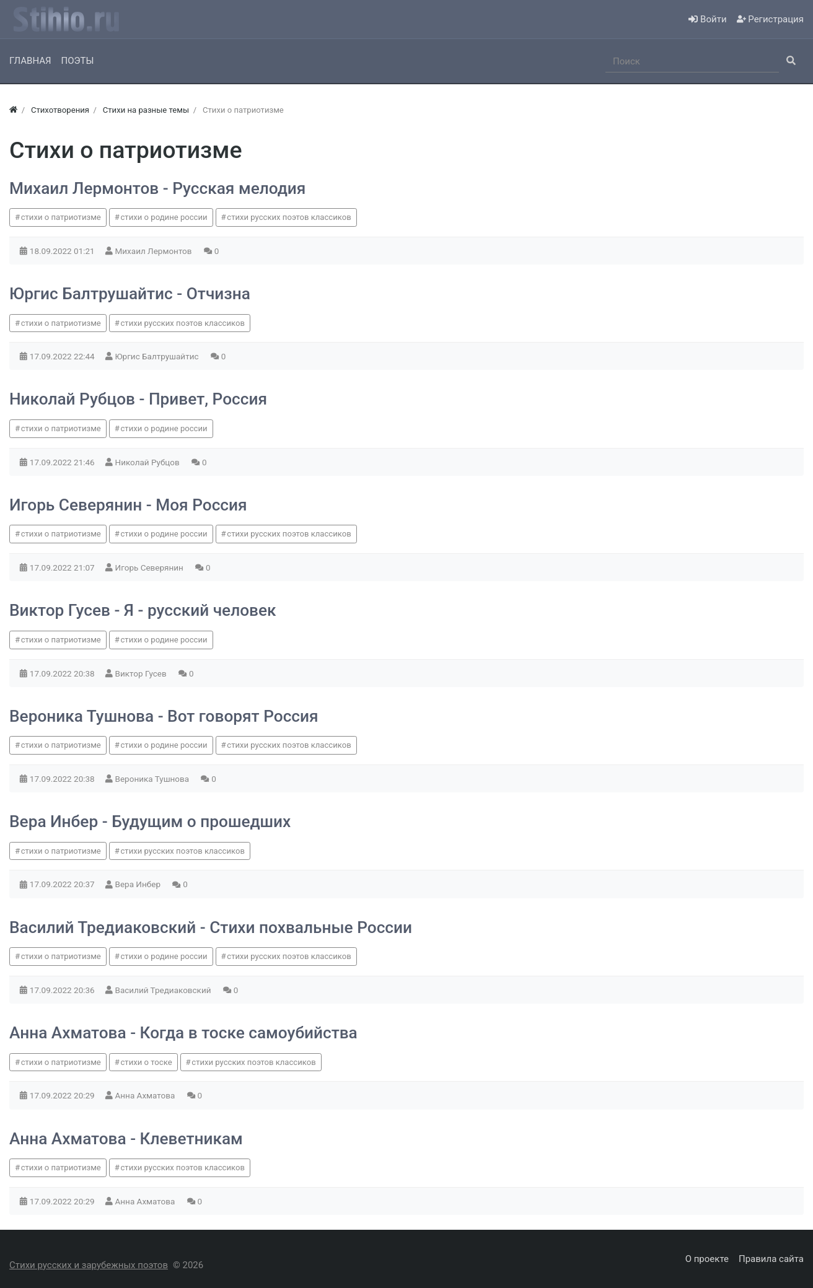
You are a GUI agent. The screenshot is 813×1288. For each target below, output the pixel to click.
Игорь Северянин (150, 567)
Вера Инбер (139, 884)
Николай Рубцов (148, 462)
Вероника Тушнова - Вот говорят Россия (164, 716)
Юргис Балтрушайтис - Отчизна (129, 293)
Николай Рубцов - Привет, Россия (138, 399)
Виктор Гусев (142, 673)
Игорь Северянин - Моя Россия (128, 505)
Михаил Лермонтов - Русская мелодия (157, 188)
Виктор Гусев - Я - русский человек (142, 610)
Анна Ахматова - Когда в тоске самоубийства (183, 1032)
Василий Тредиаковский (164, 990)
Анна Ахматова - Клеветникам (126, 1138)
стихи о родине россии (164, 217)
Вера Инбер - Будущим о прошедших (150, 821)
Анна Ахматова (146, 1095)
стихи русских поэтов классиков (289, 217)
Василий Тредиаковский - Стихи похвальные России (210, 927)
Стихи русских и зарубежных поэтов (88, 1265)
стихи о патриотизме (61, 217)
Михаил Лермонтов (154, 251)
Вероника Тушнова (153, 779)
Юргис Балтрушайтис (158, 356)
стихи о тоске (146, 1062)
